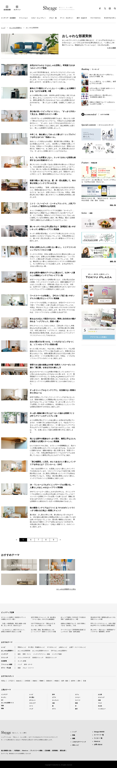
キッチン (3, 697)
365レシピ (75, 745)
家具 (19, 654)
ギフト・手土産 (6, 668)
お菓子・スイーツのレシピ (77, 647)
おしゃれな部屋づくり (7, 702)
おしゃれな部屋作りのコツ (40, 650)
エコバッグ (101, 697)
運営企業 (62, 750)
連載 (73, 738)
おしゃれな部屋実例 (24, 650)
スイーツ (77, 700)
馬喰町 (41, 681)
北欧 (53, 703)
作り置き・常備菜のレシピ (36, 647)
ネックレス (55, 700)
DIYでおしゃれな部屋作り (59, 650)
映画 (76, 703)
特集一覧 (113, 205)
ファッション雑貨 (6, 664)
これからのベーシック (79, 742)
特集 (73, 735)
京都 (99, 700)
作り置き (31, 697)
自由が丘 (19, 681)
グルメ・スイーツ (28, 668)
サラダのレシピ (52, 647)
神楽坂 (56, 681)
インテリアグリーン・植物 (41, 654)
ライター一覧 (98, 738)
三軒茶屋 (27, 681)
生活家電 (4, 661)
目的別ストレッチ (37, 657)
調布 (79, 681)
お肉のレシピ (63, 647)
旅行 (76, 708)
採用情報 (55, 750)
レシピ (3, 647)
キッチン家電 (22, 661)
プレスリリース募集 (36, 750)
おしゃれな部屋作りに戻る (66, 589)
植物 (2, 708)
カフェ (77, 694)
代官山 (3, 681)
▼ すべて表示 (111, 48)
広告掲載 (47, 750)
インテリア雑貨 (57, 654)
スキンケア (32, 703)
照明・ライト (27, 654)
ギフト (54, 708)
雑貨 (19, 668)
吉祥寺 (73, 681)
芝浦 (84, 681)
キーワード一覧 (99, 735)
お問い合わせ (98, 744)
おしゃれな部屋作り (15, 28)
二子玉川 (11, 681)
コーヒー (77, 697)
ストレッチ (4, 657)
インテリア (4, 654)
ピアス (54, 697)
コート (31, 706)
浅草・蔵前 (64, 681)
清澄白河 (49, 681)
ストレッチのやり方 (24, 657)
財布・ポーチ (28, 664)
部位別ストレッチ (51, 657)
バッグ (20, 664)
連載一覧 (113, 261)
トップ (3, 28)
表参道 (35, 681)
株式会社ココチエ (13, 753)
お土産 (100, 694)
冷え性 (100, 706)
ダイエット (32, 700)
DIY (2, 700)
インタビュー (102, 708)
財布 (53, 694)
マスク (100, 703)
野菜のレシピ (22, 647)
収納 (2, 705)
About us (25, 750)
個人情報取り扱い (6, 750)
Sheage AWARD (99, 732)
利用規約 (17, 750)
